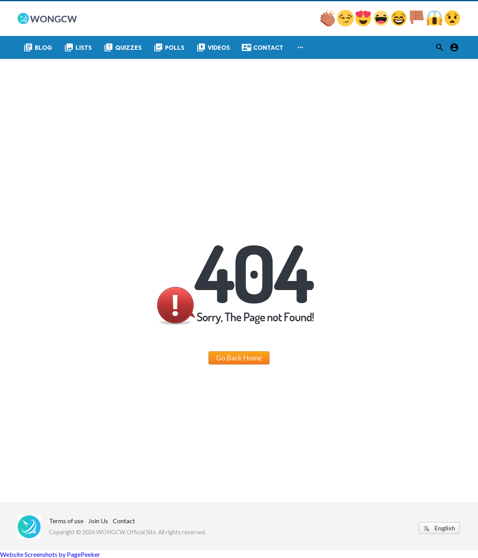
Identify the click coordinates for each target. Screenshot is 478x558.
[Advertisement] (239, 118)
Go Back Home (239, 357)
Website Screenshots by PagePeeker (50, 554)
